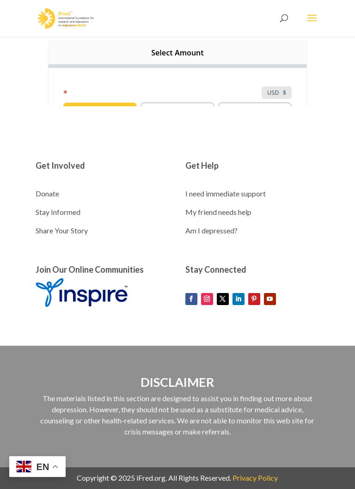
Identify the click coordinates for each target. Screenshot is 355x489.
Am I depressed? (211, 230)
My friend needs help (218, 212)
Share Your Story (62, 230)
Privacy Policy (255, 477)
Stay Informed (58, 212)
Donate (47, 193)
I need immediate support (225, 193)
